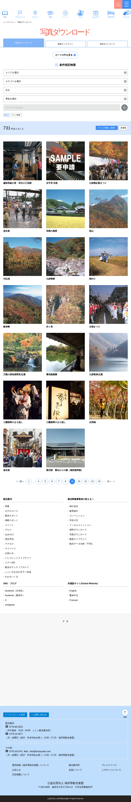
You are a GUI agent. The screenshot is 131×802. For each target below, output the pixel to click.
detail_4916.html (65, 402)
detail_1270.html (108, 211)
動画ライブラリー (65, 44)
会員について (75, 770)
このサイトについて (111, 770)
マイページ (10, 548)
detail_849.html (65, 211)
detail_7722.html (65, 450)
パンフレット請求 (16, 715)
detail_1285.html (22, 259)
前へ (22, 481)
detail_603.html (65, 163)
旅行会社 (73, 506)
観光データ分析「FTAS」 (81, 544)
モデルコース (20, 17)
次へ (109, 481)
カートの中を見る (64, 55)
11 (86, 481)
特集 (7, 506)
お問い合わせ (40, 715)
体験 (50, 17)
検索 (124, 108)
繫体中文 (73, 595)
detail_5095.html (108, 402)
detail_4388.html (65, 354)
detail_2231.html (22, 307)
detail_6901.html (22, 163)
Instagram (10, 605)
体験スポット (11, 520)
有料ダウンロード (107, 44)
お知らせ (9, 553)
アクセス (9, 544)
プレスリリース (109, 765)
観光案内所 (74, 765)
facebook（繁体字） (15, 595)
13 (99, 481)
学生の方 (73, 520)
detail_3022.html (22, 354)
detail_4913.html (22, 402)
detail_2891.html (108, 307)
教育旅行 (73, 511)
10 (79, 481)
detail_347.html (22, 211)
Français (73, 600)
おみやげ (96, 17)
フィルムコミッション (80, 525)
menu (126, 4)
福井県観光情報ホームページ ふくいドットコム (18, 4)
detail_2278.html (65, 307)
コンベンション (77, 515)
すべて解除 (16, 115)
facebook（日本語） (15, 591)
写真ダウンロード (78, 534)
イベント (65, 17)
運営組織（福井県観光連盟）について (30, 765)
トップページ (8, 22)
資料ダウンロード (78, 530)
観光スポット (11, 515)
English (73, 591)
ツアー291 (10, 562)
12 (92, 481)
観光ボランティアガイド (17, 567)
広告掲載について (20, 774)
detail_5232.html (22, 450)
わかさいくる (11, 576)
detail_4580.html (108, 354)
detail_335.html (108, 163)
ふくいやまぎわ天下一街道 (18, 572)
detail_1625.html (108, 259)
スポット (35, 17)
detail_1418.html (65, 259)
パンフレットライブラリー (18, 558)
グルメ (80, 17)
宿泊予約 (111, 17)
